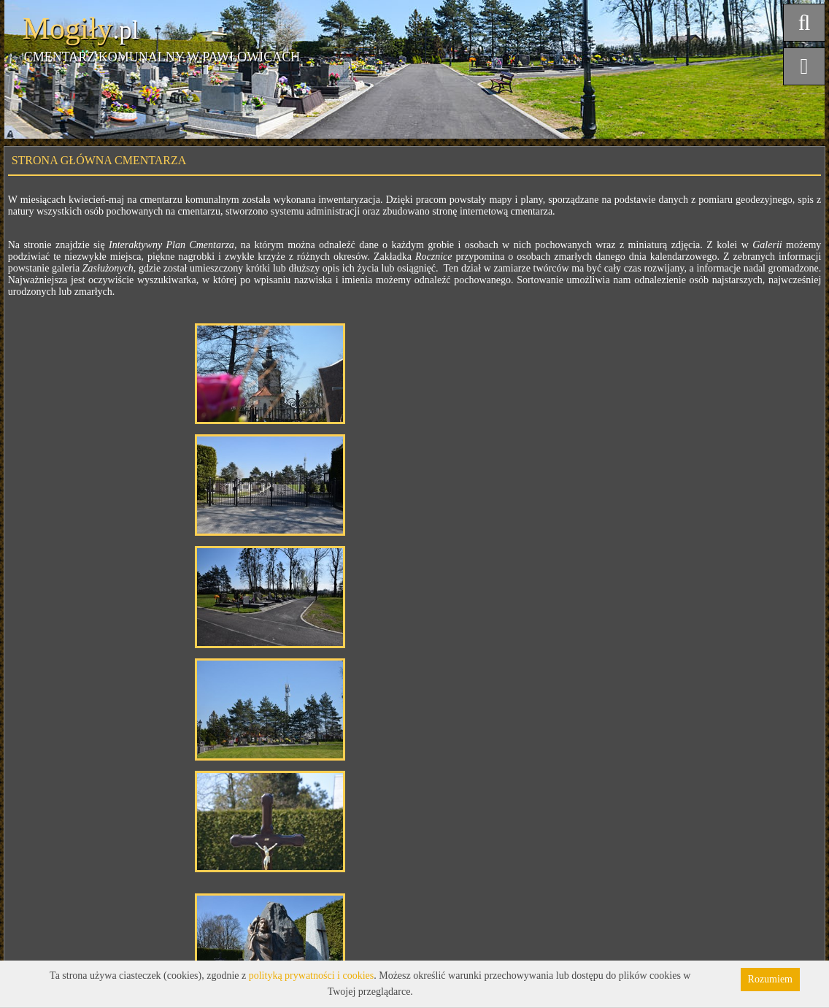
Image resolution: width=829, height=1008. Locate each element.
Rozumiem (770, 979)
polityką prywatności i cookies (311, 975)
